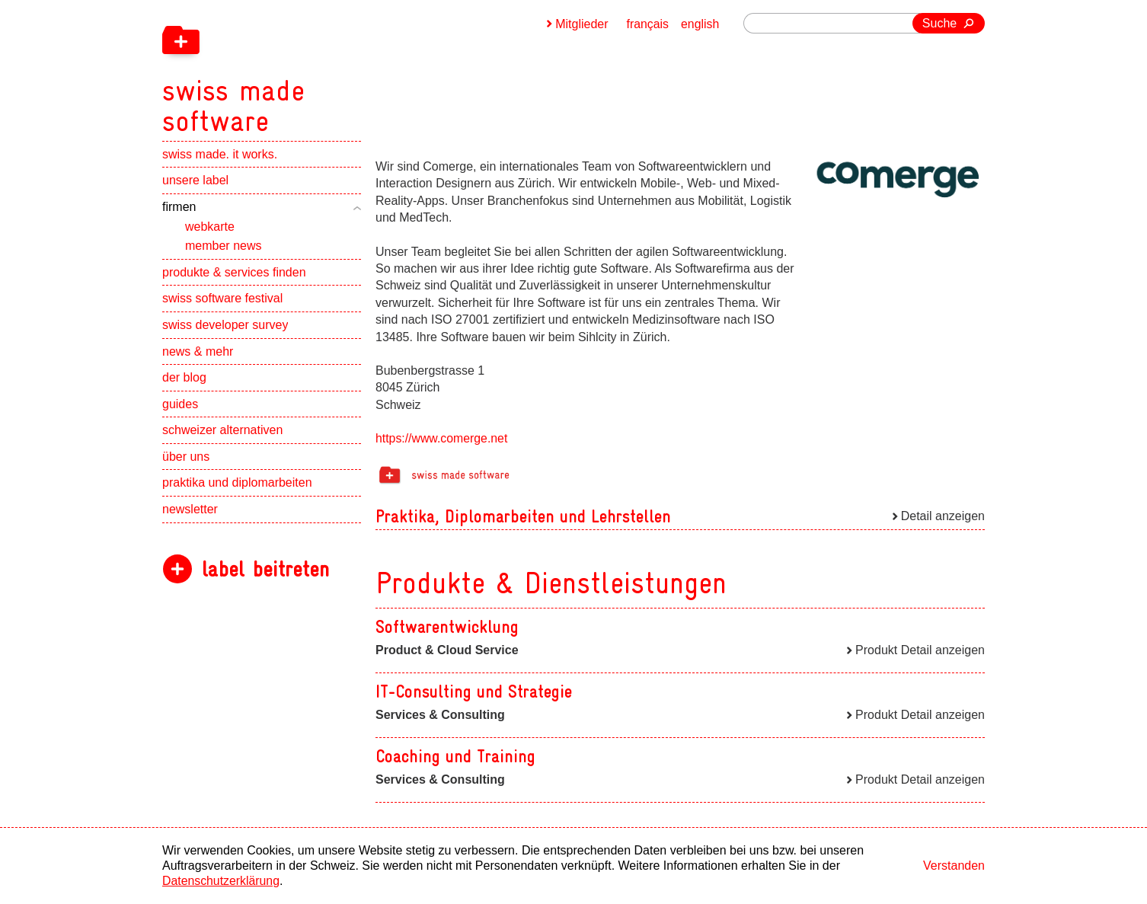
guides (180, 407)
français (647, 24)
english (700, 24)
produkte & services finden (234, 276)
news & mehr (197, 355)
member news (223, 249)
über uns (185, 460)
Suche (939, 23)
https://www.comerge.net (442, 438)
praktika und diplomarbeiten (237, 487)
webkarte (210, 230)
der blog (184, 381)
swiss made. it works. (219, 158)
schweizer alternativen (222, 434)
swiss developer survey (225, 328)
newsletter (190, 512)
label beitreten (265, 573)
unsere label (195, 184)
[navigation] (314, 68)
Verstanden (954, 865)
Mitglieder (580, 24)
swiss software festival (222, 302)
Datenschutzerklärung (221, 880)
